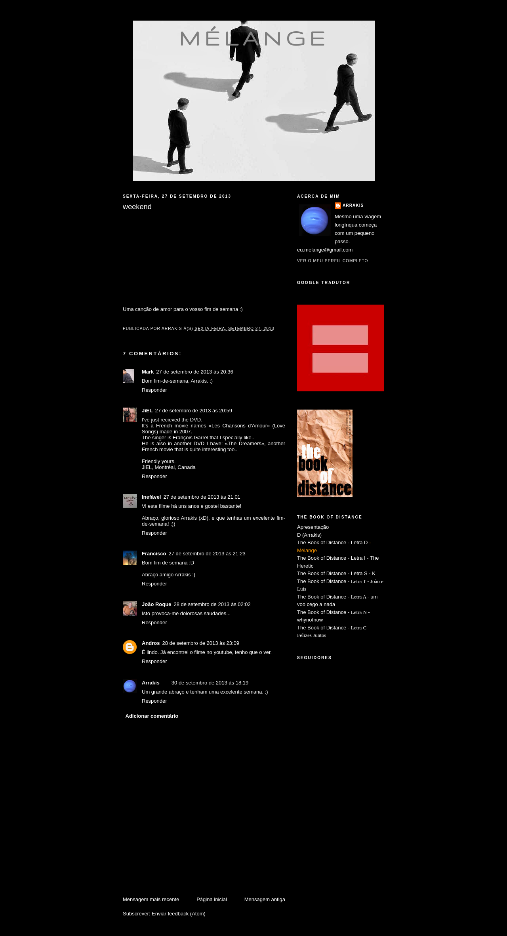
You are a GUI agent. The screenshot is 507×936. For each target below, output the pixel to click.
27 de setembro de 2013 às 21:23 (206, 554)
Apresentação (313, 527)
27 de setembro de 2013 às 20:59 (193, 411)
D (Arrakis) (309, 535)
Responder (154, 390)
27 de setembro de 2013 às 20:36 (194, 372)
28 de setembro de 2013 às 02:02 (211, 604)
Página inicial (211, 899)
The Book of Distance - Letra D (332, 542)
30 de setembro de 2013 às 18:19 (210, 683)
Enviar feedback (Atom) (179, 914)
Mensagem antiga (264, 899)
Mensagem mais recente (151, 899)
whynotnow (310, 620)
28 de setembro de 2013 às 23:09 (200, 643)
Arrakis (151, 683)
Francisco (154, 554)
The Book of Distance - (324, 597)
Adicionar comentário (152, 716)
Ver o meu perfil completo (332, 261)
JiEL (147, 411)
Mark (148, 372)
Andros (151, 643)
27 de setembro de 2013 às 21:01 (201, 497)
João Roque (156, 604)
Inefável (151, 497)
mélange (254, 38)
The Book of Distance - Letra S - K (336, 573)
